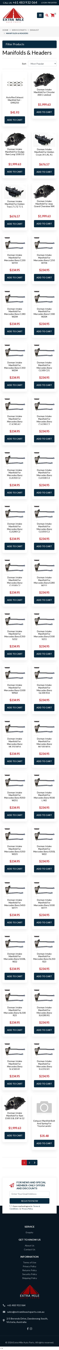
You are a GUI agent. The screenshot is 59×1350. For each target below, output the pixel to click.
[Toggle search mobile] (46, 15)
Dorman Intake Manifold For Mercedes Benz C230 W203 (14, 259)
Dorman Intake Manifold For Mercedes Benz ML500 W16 (44, 742)
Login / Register (49, 2)
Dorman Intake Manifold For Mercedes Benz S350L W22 (44, 850)
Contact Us (29, 1249)
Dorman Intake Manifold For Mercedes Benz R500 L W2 (44, 796)
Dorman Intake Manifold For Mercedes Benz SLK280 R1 (44, 1011)
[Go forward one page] (34, 1162)
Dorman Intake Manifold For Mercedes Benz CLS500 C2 (14, 581)
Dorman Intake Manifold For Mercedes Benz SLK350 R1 (44, 1065)
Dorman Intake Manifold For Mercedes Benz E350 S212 (14, 635)
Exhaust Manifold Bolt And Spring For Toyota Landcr (44, 1123)
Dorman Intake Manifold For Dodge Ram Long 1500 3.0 (14, 152)
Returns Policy (29, 1270)
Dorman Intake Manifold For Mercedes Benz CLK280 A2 (14, 420)
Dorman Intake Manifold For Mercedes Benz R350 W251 (14, 796)
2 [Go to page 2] (29, 1162)
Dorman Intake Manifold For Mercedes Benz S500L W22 (15, 957)
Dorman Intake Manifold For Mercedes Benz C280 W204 (14, 312)
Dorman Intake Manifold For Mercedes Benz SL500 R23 (15, 1011)
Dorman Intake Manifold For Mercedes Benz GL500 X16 (44, 689)
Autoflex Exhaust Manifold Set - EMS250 (14, 100)
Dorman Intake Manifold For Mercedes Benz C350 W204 (14, 366)
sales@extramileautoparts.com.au (25, 1311)
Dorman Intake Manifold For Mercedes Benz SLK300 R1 (14, 1065)
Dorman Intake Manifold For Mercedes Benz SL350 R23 (44, 957)
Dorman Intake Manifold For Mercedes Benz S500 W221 (44, 904)
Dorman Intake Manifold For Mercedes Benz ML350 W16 (14, 742)
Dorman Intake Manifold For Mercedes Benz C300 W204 (44, 312)
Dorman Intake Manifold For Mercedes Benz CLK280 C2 (44, 420)
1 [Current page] (24, 1162)
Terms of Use (29, 1262)
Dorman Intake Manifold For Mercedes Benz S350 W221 (14, 850)
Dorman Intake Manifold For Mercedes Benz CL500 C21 (44, 366)
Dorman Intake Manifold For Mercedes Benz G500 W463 (14, 689)
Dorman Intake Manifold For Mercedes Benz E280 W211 (44, 581)
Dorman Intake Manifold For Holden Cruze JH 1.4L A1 (44, 152)
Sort (24, 63)
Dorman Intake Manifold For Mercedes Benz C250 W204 (44, 259)
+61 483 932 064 (25, 2)
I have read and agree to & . (25, 1207)
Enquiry (29, 1232)
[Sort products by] (42, 63)
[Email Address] (29, 1194)
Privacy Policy (27, 1209)
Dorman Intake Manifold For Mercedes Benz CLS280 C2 (14, 527)
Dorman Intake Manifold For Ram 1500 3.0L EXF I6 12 (14, 1116)
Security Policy (29, 1274)
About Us (29, 1245)
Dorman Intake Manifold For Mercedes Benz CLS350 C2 (44, 527)
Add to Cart (14, 120)
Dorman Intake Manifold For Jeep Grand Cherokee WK (44, 204)
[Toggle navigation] (40, 15)
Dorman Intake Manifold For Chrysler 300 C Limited (44, 92)
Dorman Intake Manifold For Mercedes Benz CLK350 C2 (14, 474)
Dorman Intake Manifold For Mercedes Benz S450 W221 (14, 904)
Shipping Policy (29, 1278)
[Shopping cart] (52, 15)
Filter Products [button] (15, 44)
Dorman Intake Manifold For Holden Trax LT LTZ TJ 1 (15, 204)
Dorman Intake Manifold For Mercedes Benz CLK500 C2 (44, 474)
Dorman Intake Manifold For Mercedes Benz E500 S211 (44, 635)
